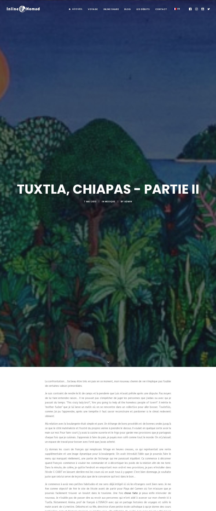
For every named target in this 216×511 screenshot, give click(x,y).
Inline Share (111, 9)
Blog (127, 9)
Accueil (77, 9)
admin (128, 152)
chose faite (131, 394)
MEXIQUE (110, 152)
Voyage (93, 9)
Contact (161, 9)
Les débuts (143, 9)
